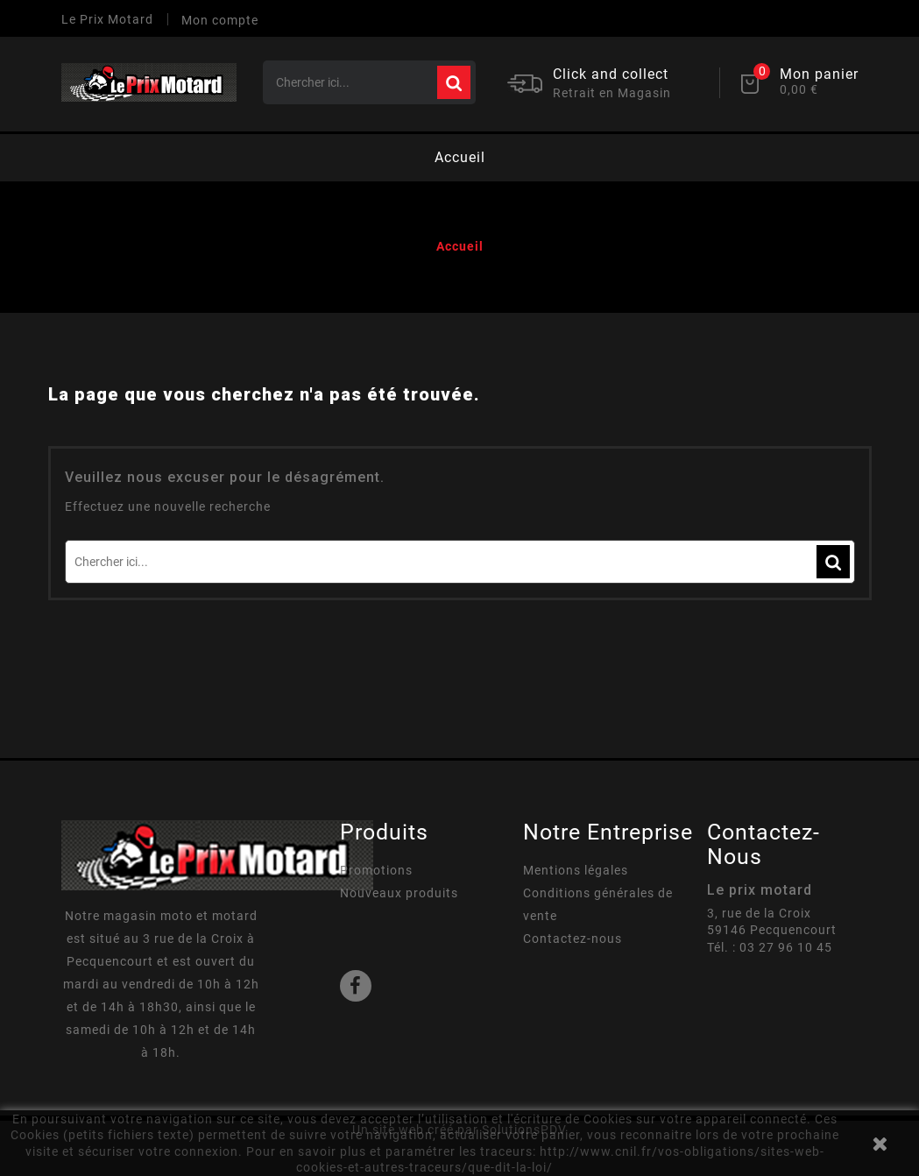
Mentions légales (575, 870)
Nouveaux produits (399, 893)
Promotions (376, 870)
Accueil (460, 157)
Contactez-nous (572, 939)
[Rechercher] (369, 82)
